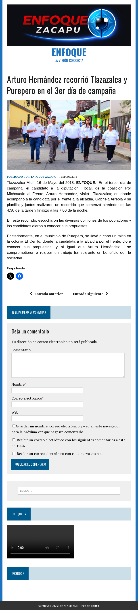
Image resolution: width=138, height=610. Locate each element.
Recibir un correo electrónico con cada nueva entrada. (60, 453)
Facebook (17, 573)
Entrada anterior (46, 293)
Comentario (21, 349)
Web (14, 412)
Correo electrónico (26, 398)
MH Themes (93, 606)
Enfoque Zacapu (43, 176)
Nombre (18, 384)
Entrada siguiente (90, 293)
